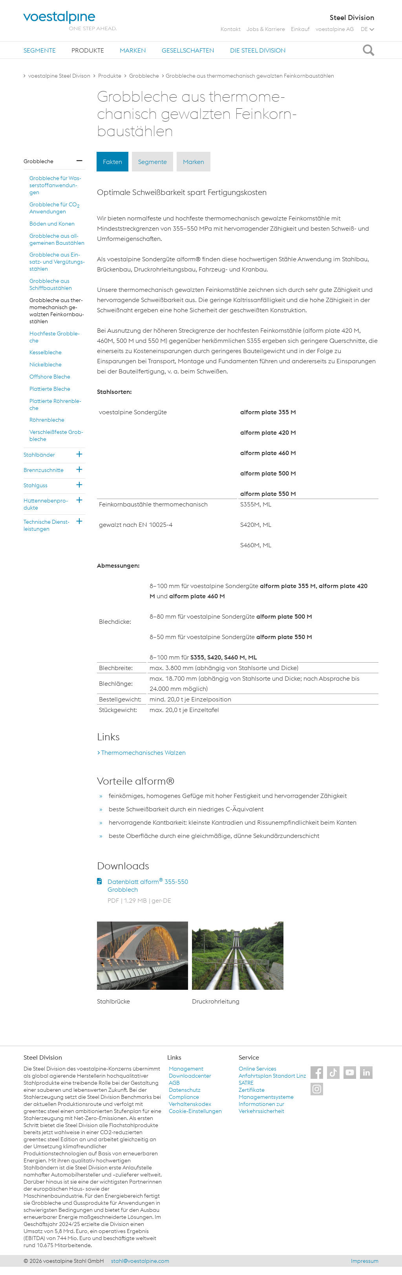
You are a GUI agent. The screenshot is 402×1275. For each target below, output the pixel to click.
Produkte (87, 50)
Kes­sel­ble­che (45, 352)
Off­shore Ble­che (49, 376)
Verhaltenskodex (190, 1103)
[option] (142, 964)
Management (186, 1068)
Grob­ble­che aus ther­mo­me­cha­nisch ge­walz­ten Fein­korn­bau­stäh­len (56, 311)
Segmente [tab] (152, 162)
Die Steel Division (258, 50)
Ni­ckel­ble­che (45, 364)
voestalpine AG (335, 29)
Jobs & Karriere (266, 29)
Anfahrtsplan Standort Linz (272, 1075)
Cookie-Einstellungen (195, 1111)
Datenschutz (185, 1089)
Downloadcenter (190, 1075)
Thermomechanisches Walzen (143, 752)
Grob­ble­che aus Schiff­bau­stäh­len (50, 284)
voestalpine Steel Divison (59, 75)
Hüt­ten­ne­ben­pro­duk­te (46, 504)
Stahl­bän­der (39, 454)
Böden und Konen (52, 223)
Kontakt (231, 29)
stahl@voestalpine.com (140, 1260)
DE (367, 29)
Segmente (40, 50)
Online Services (257, 1068)
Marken (133, 50)
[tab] (40, 50)
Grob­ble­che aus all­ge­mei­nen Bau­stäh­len (56, 239)
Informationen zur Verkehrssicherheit (261, 1107)
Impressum (364, 1260)
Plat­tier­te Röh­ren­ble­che (55, 404)
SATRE (246, 1082)
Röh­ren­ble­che (46, 419)
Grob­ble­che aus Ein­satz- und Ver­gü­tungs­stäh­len (57, 261)
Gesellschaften (188, 50)
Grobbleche (144, 75)
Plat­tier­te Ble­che (49, 388)
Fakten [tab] (112, 162)
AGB (174, 1082)
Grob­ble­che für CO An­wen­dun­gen (54, 208)
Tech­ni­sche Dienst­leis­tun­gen (46, 525)
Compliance (184, 1096)
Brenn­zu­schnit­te (44, 470)
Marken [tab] (193, 162)
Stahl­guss (36, 485)
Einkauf (300, 29)
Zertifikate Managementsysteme (266, 1093)
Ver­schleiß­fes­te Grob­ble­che (56, 435)
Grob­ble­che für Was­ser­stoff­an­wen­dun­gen (55, 185)
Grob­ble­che (38, 161)
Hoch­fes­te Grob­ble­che (54, 337)
